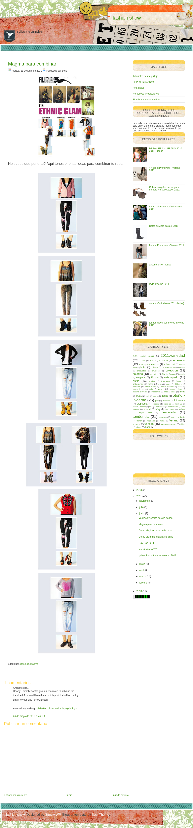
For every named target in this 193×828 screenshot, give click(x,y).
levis (151, 389)
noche (164, 395)
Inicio (69, 795)
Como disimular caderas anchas (156, 536)
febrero (143, 582)
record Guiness (139, 407)
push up (167, 404)
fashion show (127, 18)
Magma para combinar (32, 64)
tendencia (141, 416)
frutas (178, 381)
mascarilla (155, 392)
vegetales (151, 421)
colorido (138, 374)
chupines (155, 371)
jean (180, 387)
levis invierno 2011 (159, 284)
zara (147, 427)
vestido (149, 423)
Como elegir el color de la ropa (155, 530)
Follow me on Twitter (30, 31)
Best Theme (100, 814)
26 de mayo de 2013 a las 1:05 (29, 716)
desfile (182, 374)
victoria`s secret (168, 424)
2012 (143, 361)
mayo (142, 564)
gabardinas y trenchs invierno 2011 (157, 555)
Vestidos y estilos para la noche (155, 518)
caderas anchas (169, 367)
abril (141, 570)
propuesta (142, 403)
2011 (139, 496)
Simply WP (53, 814)
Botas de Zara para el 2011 (163, 226)
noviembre (145, 500)
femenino (165, 381)
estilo (136, 381)
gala (159, 384)
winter (138, 427)
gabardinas (138, 384)
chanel (182, 367)
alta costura (153, 364)
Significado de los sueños (146, 99)
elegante (141, 377)
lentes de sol (138, 389)
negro (155, 396)
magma (34, 664)
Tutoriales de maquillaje (145, 76)
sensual (147, 409)
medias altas (170, 392)
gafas (150, 384)
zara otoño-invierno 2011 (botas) (166, 303)
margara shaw (175, 389)
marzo (142, 576)
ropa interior (173, 407)
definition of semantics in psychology (57, 708)
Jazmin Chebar (166, 387)
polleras (166, 400)
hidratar (178, 384)
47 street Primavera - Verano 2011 (164, 169)
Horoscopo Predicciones (146, 93)
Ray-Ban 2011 (146, 543)
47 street (163, 360)
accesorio (178, 360)
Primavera (179, 400)
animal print (169, 364)
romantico (160, 407)
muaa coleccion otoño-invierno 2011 (165, 207)
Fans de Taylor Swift (143, 82)
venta (162, 421)
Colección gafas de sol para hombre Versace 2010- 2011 (164, 188)
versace (136, 424)
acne (141, 364)
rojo (151, 407)
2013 (152, 360)
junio (141, 513)
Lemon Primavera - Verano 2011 (166, 245)
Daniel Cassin (169, 374)
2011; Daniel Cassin (143, 356)
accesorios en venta (160, 264)
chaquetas (141, 371)
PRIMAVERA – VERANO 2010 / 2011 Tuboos (166, 149)
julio (141, 507)
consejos (24, 664)
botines (154, 367)
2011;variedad (172, 355)
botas (143, 367)
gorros (168, 384)
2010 (139, 591)
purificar (156, 404)
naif (147, 396)
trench (139, 421)
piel (157, 400)
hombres (136, 387)
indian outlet (150, 387)
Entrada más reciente (15, 795)
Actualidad (138, 87)
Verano (174, 420)
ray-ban (178, 404)
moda (182, 391)
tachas (182, 409)
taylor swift (145, 413)
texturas (162, 417)
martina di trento (140, 392)
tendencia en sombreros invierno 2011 (166, 324)
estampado (171, 377)
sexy (157, 409)
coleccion (172, 370)
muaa (139, 396)
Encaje (154, 377)
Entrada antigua (120, 795)
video (182, 424)
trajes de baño (178, 417)
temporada (169, 412)
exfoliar (152, 381)
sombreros (170, 409)
